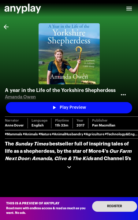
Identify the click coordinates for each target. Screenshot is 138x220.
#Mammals (13, 134)
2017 (80, 125)
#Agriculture (94, 134)
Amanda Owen (20, 97)
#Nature (45, 134)
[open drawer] (129, 8)
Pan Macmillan (103, 125)
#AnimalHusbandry (67, 134)
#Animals (30, 134)
